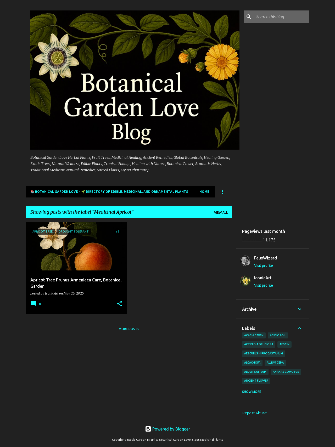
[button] (119, 304)
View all (221, 212)
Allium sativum (255, 371)
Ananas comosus (286, 371)
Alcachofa (252, 362)
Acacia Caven (254, 335)
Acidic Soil (278, 335)
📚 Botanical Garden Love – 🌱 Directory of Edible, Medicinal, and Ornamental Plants (109, 191)
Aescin (284, 344)
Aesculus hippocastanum (263, 353)
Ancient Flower (256, 380)
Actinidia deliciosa (258, 344)
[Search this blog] (281, 16)
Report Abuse (254, 413)
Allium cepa (275, 362)
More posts (129, 329)
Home (204, 191)
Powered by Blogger (167, 429)
